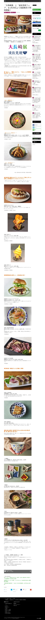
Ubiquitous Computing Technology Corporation (14, 617)
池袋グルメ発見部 (8, 610)
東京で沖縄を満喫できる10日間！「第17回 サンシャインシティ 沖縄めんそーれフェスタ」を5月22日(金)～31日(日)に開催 (36, 48)
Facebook (16, 589)
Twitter (6, 589)
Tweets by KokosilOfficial (36, 15)
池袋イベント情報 (7, 12)
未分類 (6, 608)
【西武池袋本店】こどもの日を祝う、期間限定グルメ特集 (36, 82)
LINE (34, 130)
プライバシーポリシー (17, 604)
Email (6, 591)
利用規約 (15, 603)
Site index (38, 598)
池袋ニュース (13, 12)
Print (15, 591)
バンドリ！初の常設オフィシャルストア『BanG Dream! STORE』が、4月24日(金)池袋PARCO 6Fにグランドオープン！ (36, 74)
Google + (25, 589)
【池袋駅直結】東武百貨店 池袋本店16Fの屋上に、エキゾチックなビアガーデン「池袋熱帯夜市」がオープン (36, 39)
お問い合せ (15, 605)
